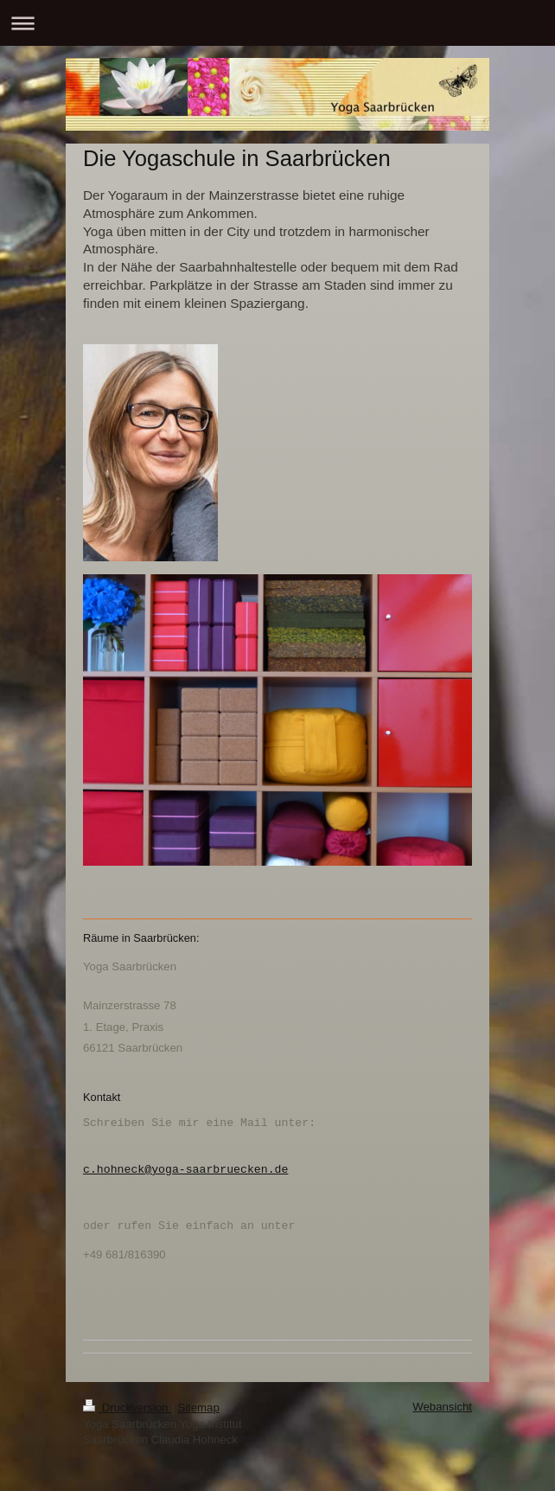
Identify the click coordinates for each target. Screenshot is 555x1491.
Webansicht (442, 1406)
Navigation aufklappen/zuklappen (277, 23)
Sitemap (198, 1407)
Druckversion (127, 1407)
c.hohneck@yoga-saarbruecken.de (185, 1169)
